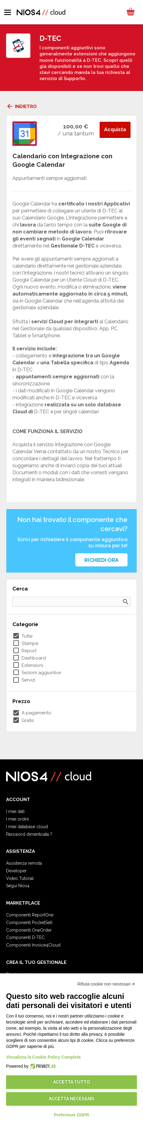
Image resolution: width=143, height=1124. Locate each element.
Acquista (115, 129)
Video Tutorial (20, 878)
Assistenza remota (24, 863)
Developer (16, 870)
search (125, 601)
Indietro (21, 106)
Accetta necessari (71, 1098)
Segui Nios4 (17, 885)
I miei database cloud (27, 826)
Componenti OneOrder (29, 930)
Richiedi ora (101, 560)
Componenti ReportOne (29, 914)
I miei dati (15, 811)
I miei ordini (17, 819)
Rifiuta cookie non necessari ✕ (106, 984)
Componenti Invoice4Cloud (33, 945)
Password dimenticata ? (29, 834)
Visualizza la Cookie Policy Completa (43, 1057)
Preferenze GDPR (71, 1114)
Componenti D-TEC (25, 937)
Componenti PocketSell (29, 922)
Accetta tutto (71, 1082)
